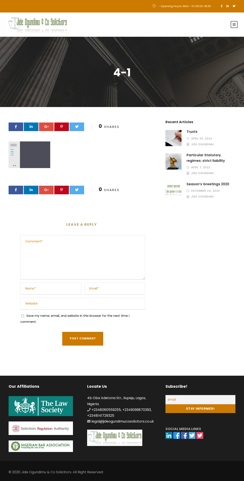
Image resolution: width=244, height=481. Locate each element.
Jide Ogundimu (202, 144)
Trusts (191, 131)
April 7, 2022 (200, 167)
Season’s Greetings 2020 (207, 184)
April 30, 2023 (201, 138)
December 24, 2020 (205, 191)
